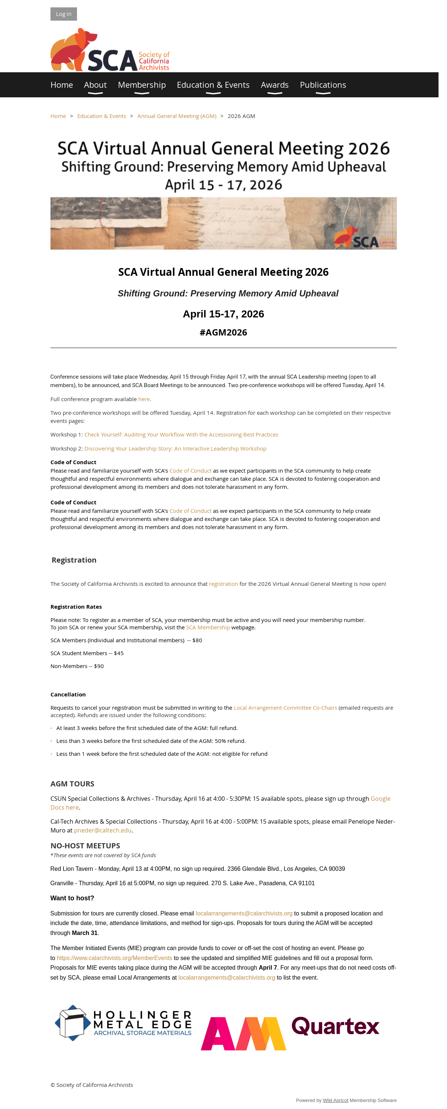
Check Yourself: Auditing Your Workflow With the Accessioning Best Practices (181, 434)
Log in (63, 13)
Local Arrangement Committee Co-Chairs (285, 707)
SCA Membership (208, 627)
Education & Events (101, 115)
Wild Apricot (335, 1100)
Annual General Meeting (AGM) (176, 115)
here (144, 399)
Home (58, 115)
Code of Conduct (191, 470)
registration (223, 583)
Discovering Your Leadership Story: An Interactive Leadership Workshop (175, 448)
